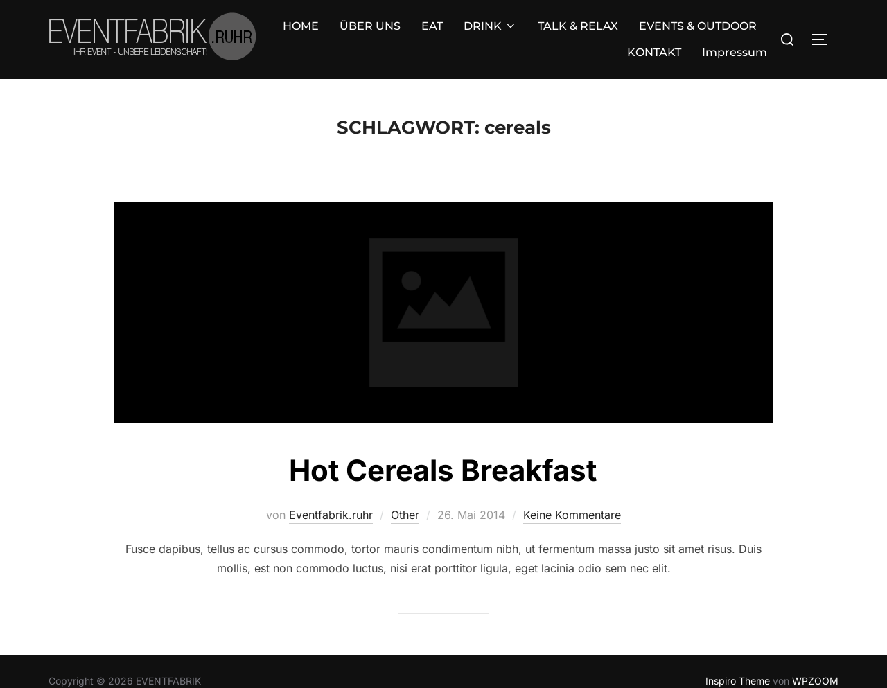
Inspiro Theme (737, 662)
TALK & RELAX (427, 29)
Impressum (734, 29)
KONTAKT (654, 29)
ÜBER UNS (219, 29)
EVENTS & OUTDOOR (547, 29)
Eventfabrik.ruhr (331, 495)
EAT (281, 29)
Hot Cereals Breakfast (443, 450)
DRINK (340, 29)
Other (405, 495)
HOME (150, 29)
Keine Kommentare (572, 495)
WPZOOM (815, 662)
